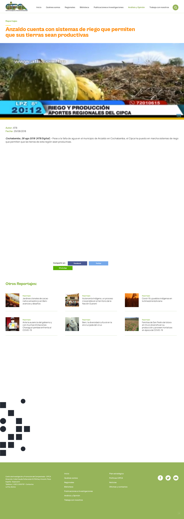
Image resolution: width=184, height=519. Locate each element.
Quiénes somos (53, 7)
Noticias (113, 482)
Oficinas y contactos (118, 487)
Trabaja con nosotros (159, 7)
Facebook (77, 263)
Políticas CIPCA (116, 478)
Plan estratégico (116, 473)
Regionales (70, 7)
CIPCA (17, 6)
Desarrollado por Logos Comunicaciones (179, 513)
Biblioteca (84, 7)
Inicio (38, 7)
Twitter (98, 263)
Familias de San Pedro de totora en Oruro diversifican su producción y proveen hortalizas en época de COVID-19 (157, 326)
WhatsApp (63, 268)
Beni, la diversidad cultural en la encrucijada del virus (97, 323)
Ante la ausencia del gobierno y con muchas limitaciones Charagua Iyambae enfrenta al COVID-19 (37, 326)
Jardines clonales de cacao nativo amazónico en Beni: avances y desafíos (35, 301)
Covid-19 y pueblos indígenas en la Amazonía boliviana (157, 299)
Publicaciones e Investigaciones (108, 7)
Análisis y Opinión (136, 7)
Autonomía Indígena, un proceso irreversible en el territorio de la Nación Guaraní (97, 301)
